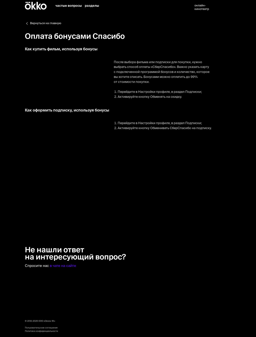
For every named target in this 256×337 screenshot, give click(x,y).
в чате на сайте (63, 266)
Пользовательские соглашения (41, 328)
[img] (104, 6)
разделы (92, 5)
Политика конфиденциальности (41, 331)
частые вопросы (68, 5)
